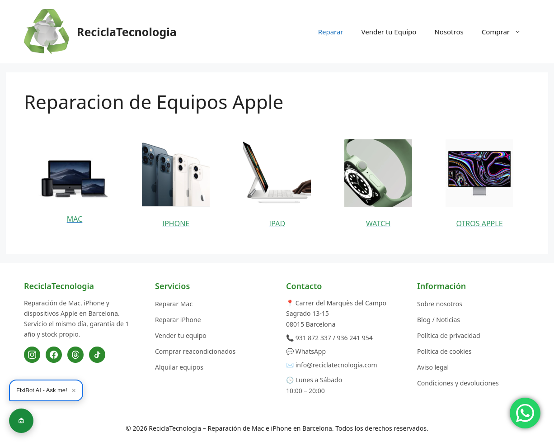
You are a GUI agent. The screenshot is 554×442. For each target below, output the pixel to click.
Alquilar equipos (179, 367)
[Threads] (75, 355)
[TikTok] (97, 355)
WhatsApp (311, 351)
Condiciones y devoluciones (458, 383)
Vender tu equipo (181, 335)
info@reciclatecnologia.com (336, 365)
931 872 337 (313, 337)
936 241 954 (355, 337)
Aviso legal (433, 367)
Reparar (330, 31)
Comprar (506, 31)
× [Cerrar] (74, 390)
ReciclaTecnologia (127, 31)
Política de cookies (444, 351)
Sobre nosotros (439, 303)
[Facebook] (54, 355)
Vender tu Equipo (389, 31)
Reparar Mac (173, 303)
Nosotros (448, 31)
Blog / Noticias (438, 319)
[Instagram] (32, 355)
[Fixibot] (21, 421)
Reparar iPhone (178, 319)
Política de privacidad (448, 335)
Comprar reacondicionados (195, 351)
